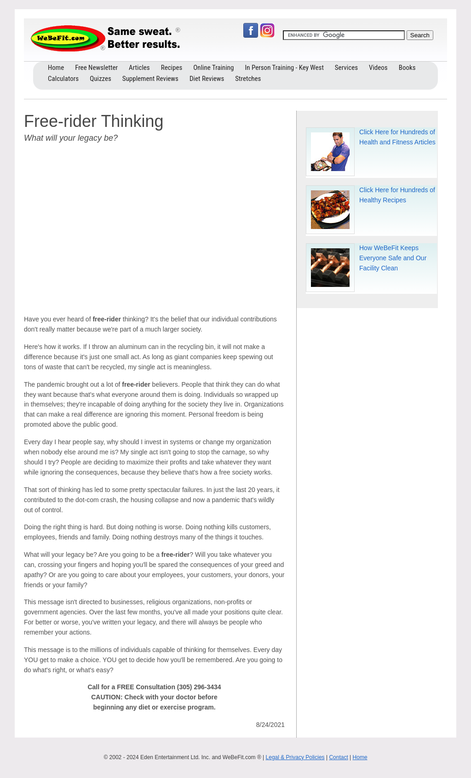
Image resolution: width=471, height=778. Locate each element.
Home (360, 757)
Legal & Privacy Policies (295, 757)
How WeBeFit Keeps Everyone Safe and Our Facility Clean (392, 258)
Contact (338, 757)
